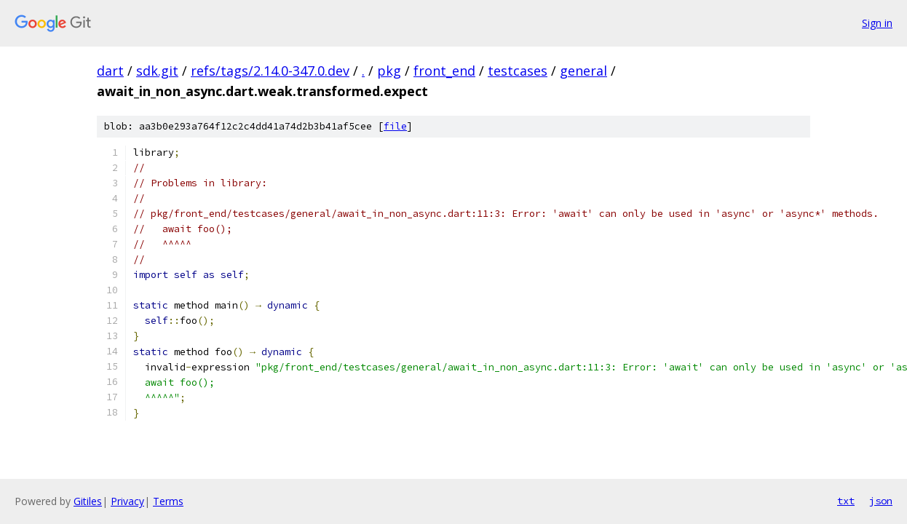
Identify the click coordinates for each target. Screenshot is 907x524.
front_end (444, 70)
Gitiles (88, 501)
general (583, 70)
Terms (168, 501)
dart (110, 70)
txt (846, 500)
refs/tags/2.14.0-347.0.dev (270, 70)
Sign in (877, 23)
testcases (517, 70)
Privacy (127, 501)
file (395, 126)
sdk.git (157, 70)
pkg (389, 70)
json (880, 500)
